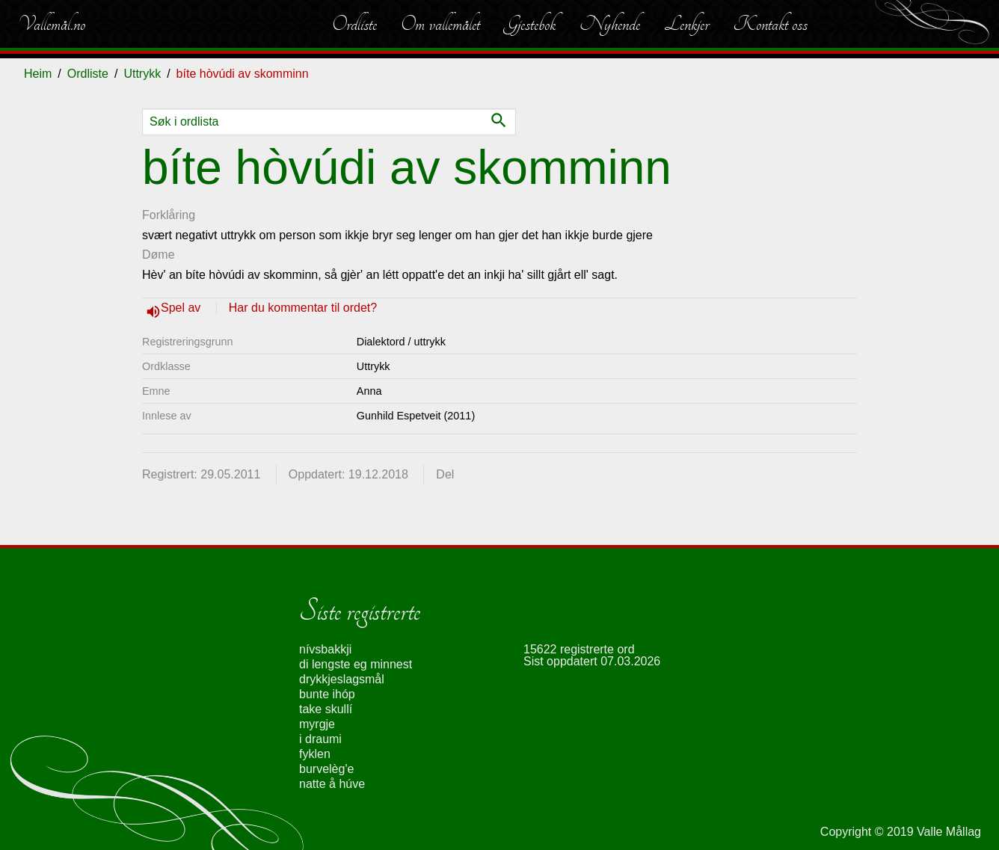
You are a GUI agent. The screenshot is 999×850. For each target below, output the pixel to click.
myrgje (317, 724)
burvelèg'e (326, 769)
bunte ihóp (327, 694)
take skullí (325, 709)
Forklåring (168, 215)
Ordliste (354, 24)
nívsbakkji (325, 649)
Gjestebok (530, 24)
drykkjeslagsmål (341, 679)
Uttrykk (142, 73)
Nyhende (610, 24)
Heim (38, 73)
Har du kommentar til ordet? (303, 307)
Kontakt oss (770, 24)
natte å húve (332, 783)
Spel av (182, 307)
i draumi (320, 739)
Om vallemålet (440, 24)
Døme (158, 254)
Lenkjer (686, 24)
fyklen (315, 754)
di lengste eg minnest (355, 664)
